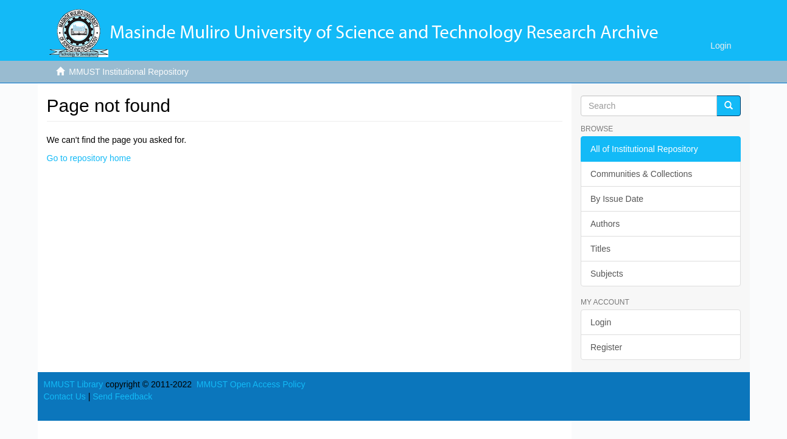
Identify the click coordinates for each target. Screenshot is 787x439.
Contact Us (65, 396)
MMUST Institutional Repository (129, 72)
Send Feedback (122, 396)
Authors (605, 224)
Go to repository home (89, 158)
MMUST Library (73, 384)
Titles (600, 249)
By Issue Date (616, 199)
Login (600, 322)
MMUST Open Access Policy (251, 384)
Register (606, 347)
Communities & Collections (641, 174)
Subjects (606, 273)
